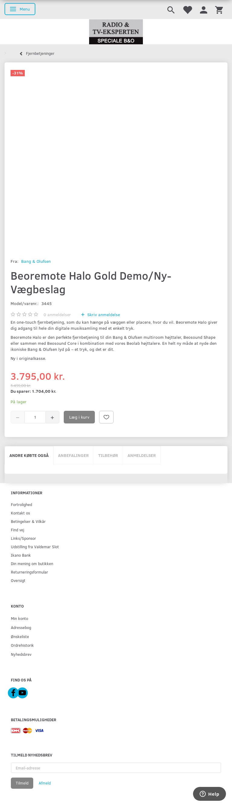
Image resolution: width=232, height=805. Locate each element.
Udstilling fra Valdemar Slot (35, 546)
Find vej (17, 529)
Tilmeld (22, 783)
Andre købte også (29, 455)
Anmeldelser (141, 455)
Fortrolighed (21, 504)
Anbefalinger (73, 455)
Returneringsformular (29, 571)
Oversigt (18, 580)
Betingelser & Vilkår (28, 521)
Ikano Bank (21, 555)
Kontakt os (20, 512)
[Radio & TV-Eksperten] (116, 32)
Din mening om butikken (32, 563)
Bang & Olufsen (36, 261)
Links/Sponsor (23, 538)
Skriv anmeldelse (103, 314)
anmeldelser (57, 314)
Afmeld (45, 783)
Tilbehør (108, 455)
